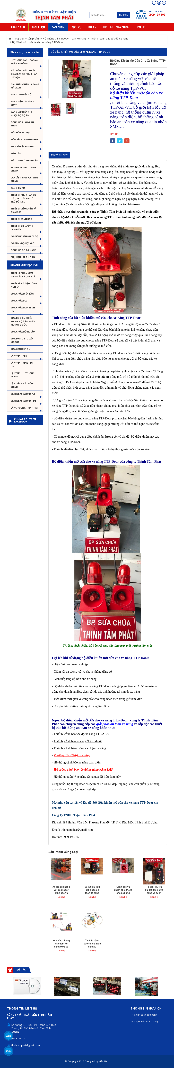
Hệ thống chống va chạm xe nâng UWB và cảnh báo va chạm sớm (61, 946)
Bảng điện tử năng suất (22, 103)
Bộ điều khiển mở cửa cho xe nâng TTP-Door (80, 51)
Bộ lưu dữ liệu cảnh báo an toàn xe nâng (92, 889)
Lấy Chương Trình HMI (24, 407)
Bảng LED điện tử (21, 94)
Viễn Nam (104, 1042)
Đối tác (20, 969)
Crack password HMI (23, 400)
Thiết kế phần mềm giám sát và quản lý (23, 274)
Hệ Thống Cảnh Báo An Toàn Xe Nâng (64, 38)
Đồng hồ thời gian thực (22, 124)
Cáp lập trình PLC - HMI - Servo (25, 179)
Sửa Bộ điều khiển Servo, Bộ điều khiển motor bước (23, 321)
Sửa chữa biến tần (22, 293)
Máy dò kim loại (20, 132)
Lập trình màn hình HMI (22, 364)
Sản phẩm (33, 38)
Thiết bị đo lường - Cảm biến (22, 227)
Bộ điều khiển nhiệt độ (24, 236)
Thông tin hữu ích (146, 989)
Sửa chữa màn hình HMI (23, 309)
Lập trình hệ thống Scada (22, 375)
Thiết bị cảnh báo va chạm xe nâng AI (92, 943)
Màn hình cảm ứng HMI (25, 139)
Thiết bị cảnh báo (21, 218)
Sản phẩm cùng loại (63, 852)
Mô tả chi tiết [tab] (59, 155)
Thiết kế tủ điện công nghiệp (24, 285)
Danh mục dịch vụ (25, 265)
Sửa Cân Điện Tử (21, 348)
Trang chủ (16, 38)
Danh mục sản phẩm (25, 52)
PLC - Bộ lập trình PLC (23, 146)
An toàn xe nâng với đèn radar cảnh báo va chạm (61, 891)
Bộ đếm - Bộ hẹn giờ (22, 243)
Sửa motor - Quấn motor (22, 340)
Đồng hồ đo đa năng (23, 250)
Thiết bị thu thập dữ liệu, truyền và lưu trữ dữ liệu (23, 198)
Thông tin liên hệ (22, 989)
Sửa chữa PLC (19, 300)
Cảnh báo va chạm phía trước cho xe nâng (123, 889)
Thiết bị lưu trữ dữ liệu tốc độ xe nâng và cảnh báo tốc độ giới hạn (154, 892)
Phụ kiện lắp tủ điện (23, 257)
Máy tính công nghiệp (24, 160)
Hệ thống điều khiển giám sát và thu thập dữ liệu (24, 74)
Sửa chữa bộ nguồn (23, 331)
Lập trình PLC (19, 355)
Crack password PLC (23, 393)
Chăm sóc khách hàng (146, 1002)
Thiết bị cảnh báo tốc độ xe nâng (109, 38)
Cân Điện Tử (18, 187)
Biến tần (16, 153)
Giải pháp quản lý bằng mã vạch (25, 86)
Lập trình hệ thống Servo (22, 385)
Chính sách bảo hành (145, 996)
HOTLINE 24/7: (157, 11)
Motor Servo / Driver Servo (24, 169)
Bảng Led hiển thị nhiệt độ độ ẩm (21, 113)
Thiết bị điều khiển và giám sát (23, 210)
